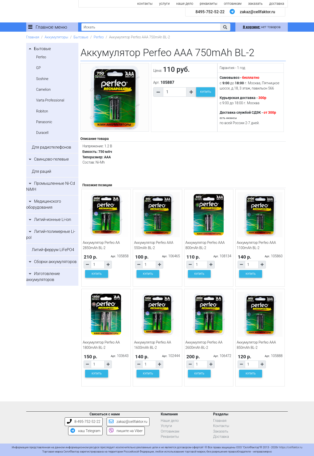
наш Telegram (85, 431)
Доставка (221, 437)
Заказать (220, 431)
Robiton (42, 111)
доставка (276, 3)
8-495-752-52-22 (84, 422)
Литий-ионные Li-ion (52, 219)
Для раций (41, 171)
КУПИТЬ (205, 91)
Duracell (42, 133)
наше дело (184, 3)
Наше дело (170, 421)
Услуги (166, 426)
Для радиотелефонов (51, 147)
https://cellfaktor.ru (290, 447)
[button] (225, 27)
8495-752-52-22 (209, 11)
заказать (255, 3)
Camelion (43, 89)
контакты (145, 3)
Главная (32, 37)
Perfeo (99, 37)
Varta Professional (50, 100)
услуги (164, 3)
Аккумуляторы (56, 37)
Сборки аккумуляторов (55, 261)
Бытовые (81, 37)
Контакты (221, 426)
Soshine (42, 79)
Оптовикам (170, 431)
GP (38, 68)
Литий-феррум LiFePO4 (53, 249)
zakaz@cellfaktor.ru (257, 11)
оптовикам (233, 3)
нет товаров (262, 27)
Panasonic (44, 122)
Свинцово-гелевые (51, 159)
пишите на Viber (126, 431)
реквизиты (208, 3)
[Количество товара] (174, 92)
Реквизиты (170, 437)
